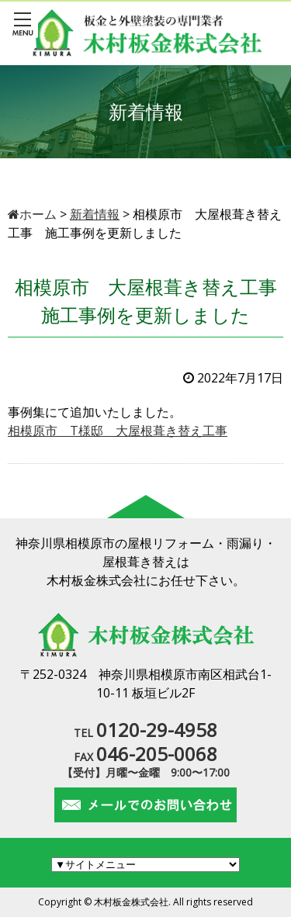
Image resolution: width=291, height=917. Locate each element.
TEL (145, 732)
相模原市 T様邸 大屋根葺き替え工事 (117, 430)
